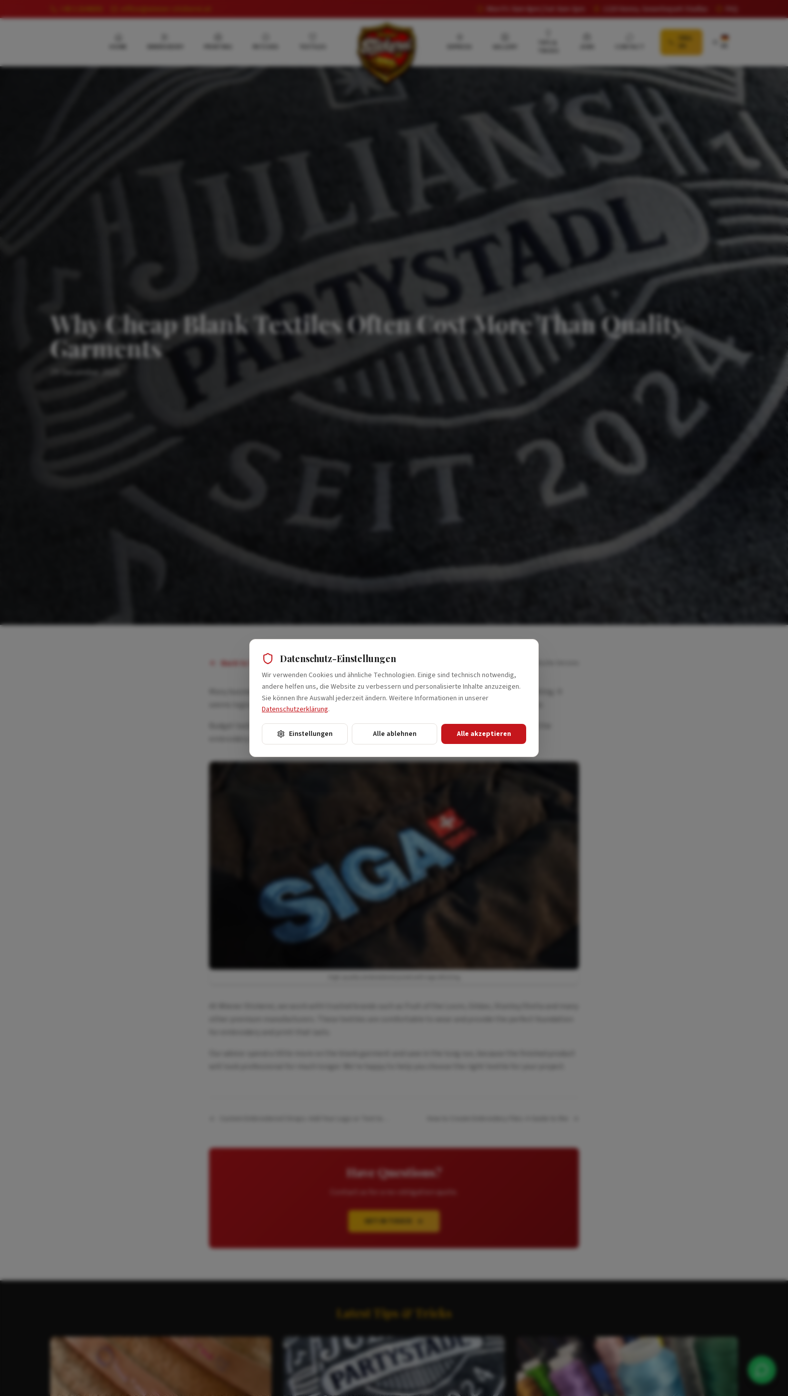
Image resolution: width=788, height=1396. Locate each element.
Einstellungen (305, 734)
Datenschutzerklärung (295, 709)
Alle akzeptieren (484, 734)
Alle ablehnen (395, 734)
